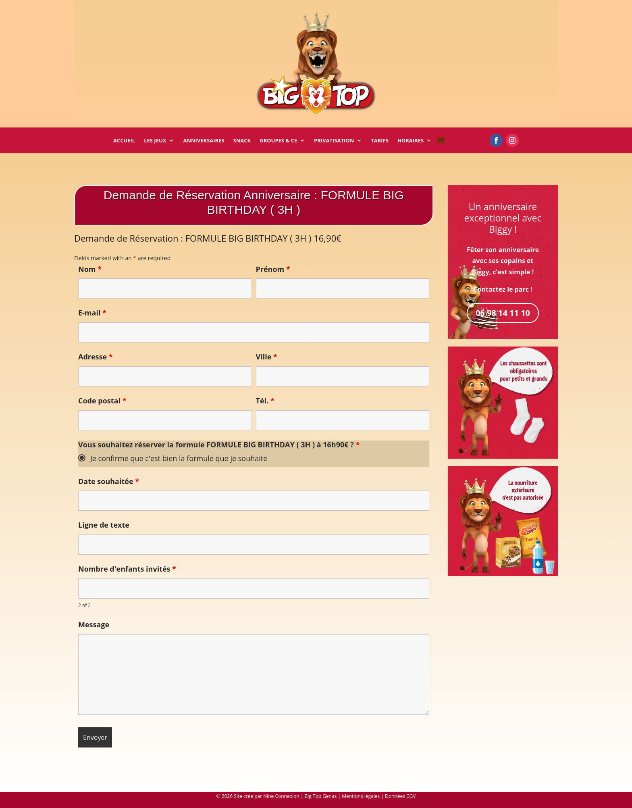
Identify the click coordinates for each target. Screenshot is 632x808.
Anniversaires (203, 141)
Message (93, 624)
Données (395, 796)
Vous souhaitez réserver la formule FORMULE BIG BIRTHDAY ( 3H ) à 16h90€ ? (219, 444)
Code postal (102, 400)
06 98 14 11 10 (503, 312)
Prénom (273, 269)
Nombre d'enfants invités (127, 569)
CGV (411, 796)
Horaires (410, 141)
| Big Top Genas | (321, 796)
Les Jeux (155, 141)
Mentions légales (361, 796)
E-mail (92, 312)
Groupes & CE (278, 141)
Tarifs (380, 141)
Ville (266, 356)
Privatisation (334, 141)
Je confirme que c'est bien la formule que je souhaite (178, 458)
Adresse (95, 356)
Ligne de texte (103, 525)
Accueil (124, 141)
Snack (242, 141)
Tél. (265, 400)
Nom (90, 269)
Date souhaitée (108, 481)
